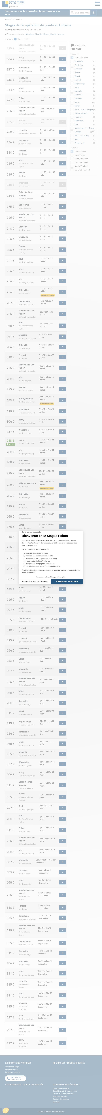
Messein (78, 98)
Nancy (77, 105)
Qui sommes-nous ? (61, 1088)
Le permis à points (12, 1072)
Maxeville (78, 94)
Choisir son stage (12, 1067)
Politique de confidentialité (63, 1094)
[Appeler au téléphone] (15, 1078)
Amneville (79, 61)
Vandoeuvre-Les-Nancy (84, 128)
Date (20, 39)
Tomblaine (79, 120)
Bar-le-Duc (79, 65)
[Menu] (97, 4)
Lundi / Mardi (80, 155)
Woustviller (79, 142)
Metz (77, 102)
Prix (27, 39)
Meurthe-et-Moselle (34, 34)
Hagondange (80, 83)
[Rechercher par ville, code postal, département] (80, 12)
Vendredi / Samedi (82, 169)
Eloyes (77, 72)
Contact (56, 1102)
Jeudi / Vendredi (81, 166)
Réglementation (11, 1069)
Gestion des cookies (61, 1099)
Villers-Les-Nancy (82, 135)
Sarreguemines (81, 113)
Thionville (78, 116)
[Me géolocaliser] (93, 12)
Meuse (46, 34)
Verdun (78, 131)
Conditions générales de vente (65, 1091)
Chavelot (78, 68)
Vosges (61, 34)
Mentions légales (60, 1096)
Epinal (77, 76)
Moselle (53, 34)
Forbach (78, 79)
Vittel (77, 139)
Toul (76, 124)
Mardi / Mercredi (81, 158)
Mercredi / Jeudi (81, 162)
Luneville (78, 91)
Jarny (77, 87)
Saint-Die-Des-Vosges (84, 109)
